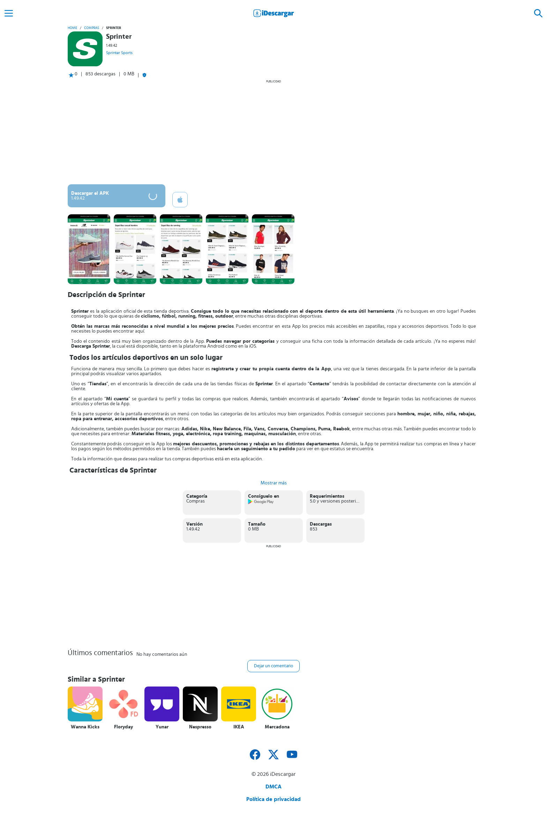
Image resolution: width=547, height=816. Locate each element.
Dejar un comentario (273, 666)
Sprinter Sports (119, 53)
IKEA (238, 727)
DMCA (273, 786)
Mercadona (277, 727)
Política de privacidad (273, 799)
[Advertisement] (273, 132)
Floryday (123, 727)
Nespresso (200, 727)
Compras (91, 28)
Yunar (162, 727)
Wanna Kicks (85, 727)
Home (72, 28)
